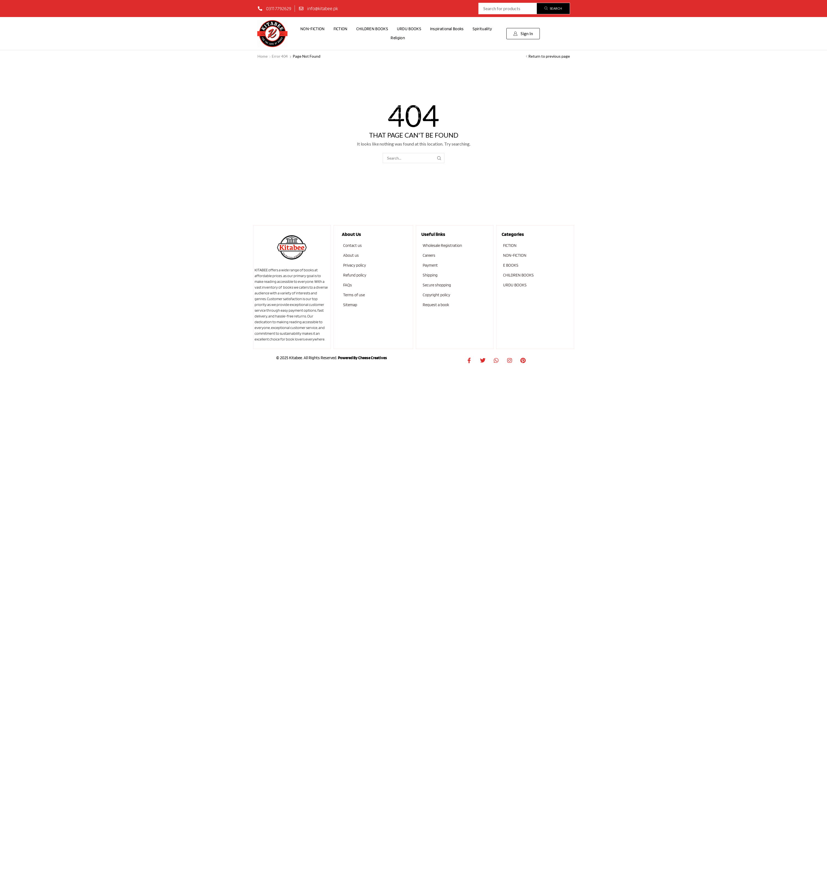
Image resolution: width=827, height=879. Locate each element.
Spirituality (482, 28)
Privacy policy (354, 265)
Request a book (436, 304)
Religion (398, 37)
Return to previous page (549, 56)
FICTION (341, 28)
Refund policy (354, 275)
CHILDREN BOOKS (372, 28)
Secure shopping (437, 285)
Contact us (352, 245)
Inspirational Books (447, 28)
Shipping (430, 275)
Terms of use (354, 294)
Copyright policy (436, 294)
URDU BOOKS (409, 28)
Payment (430, 265)
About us (351, 255)
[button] (523, 33)
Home (263, 56)
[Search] (553, 8)
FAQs (347, 285)
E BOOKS (510, 265)
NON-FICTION (312, 28)
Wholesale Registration (442, 245)
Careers (429, 255)
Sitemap (350, 304)
